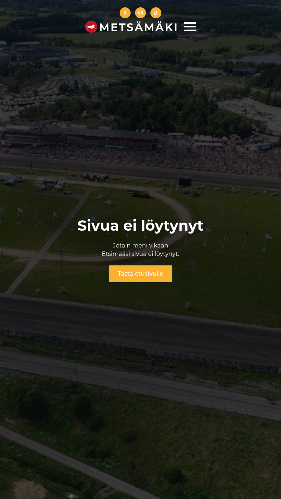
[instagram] (140, 12)
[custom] (155, 12)
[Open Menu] (190, 27)
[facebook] (125, 12)
